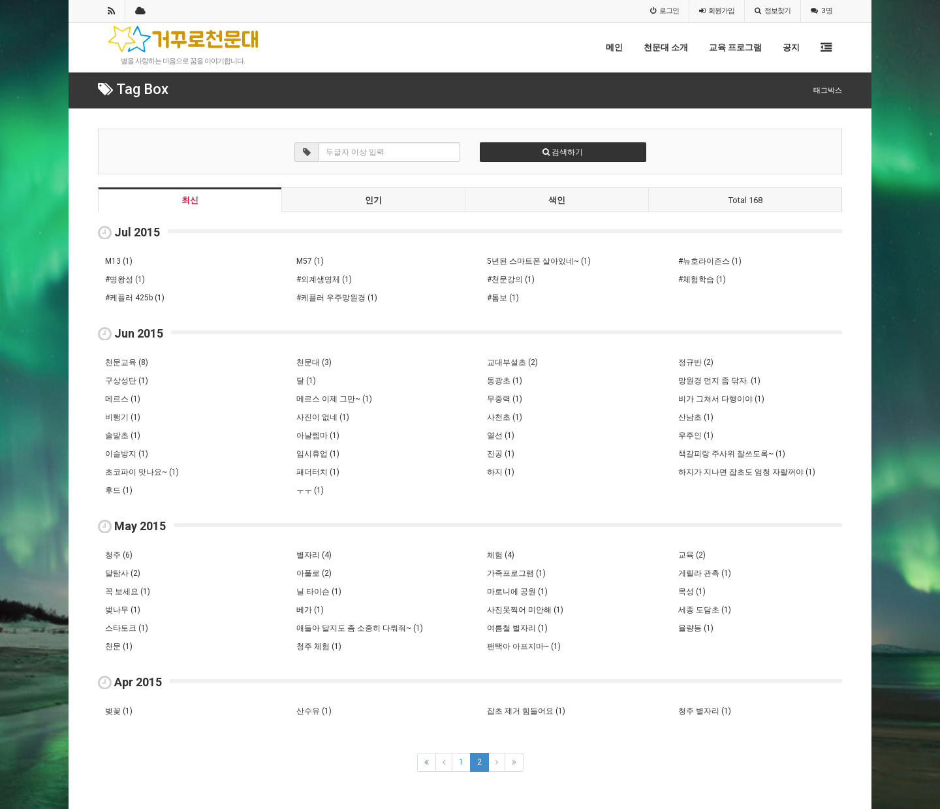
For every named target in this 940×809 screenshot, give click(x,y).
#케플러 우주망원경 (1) (336, 297)
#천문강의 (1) (511, 279)
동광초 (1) (504, 380)
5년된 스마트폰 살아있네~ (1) (539, 261)
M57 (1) (310, 261)
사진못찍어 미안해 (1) (525, 609)
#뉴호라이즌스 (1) (710, 261)
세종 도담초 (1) (704, 609)
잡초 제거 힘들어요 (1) (526, 711)
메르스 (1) (122, 399)
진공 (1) (500, 453)
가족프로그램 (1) (516, 573)
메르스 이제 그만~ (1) (334, 399)
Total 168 (745, 200)
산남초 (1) (695, 417)
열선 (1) (500, 435)
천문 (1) (119, 646)
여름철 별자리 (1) (517, 628)
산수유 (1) (314, 711)
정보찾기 (773, 11)
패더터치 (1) (317, 472)
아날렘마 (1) (317, 435)
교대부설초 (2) (512, 362)
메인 (614, 47)
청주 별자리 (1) (704, 711)
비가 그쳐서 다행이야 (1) (721, 399)
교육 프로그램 (735, 47)
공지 (791, 47)
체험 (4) (500, 555)
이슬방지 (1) (126, 453)
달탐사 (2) (122, 573)
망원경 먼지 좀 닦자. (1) (719, 380)
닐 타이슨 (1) (318, 591)
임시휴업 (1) (317, 453)
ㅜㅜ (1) (310, 490)
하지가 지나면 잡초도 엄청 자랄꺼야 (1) (746, 472)
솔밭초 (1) (122, 435)
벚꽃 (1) (119, 711)
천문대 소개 (666, 47)
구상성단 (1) (126, 380)
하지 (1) (500, 472)
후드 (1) (119, 490)
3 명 (821, 11)
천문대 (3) (314, 362)
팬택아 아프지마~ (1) (524, 646)
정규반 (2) (695, 362)
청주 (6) (119, 555)
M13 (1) (119, 261)
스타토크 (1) (126, 628)
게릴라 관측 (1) (704, 573)
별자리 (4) (314, 555)
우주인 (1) (695, 435)
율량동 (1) (695, 628)
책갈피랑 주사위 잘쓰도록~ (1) (731, 453)
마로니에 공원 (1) (517, 591)
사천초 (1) (504, 417)
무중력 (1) (504, 399)
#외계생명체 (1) (324, 279)
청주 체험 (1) (318, 646)
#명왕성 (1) (125, 279)
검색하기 (562, 152)
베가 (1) (310, 609)
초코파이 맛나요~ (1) (142, 472)
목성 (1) (692, 591)
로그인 (664, 11)
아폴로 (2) (314, 573)
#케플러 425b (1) (134, 297)
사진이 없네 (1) (322, 417)
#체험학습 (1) (702, 279)
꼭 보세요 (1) (127, 591)
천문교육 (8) (126, 362)
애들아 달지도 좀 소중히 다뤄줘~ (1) (359, 628)
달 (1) (306, 380)
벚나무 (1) (122, 609)
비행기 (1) (122, 417)
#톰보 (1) (503, 297)
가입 (716, 11)
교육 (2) (692, 555)
